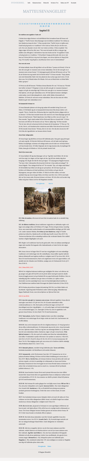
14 (44, 24)
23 (67, 24)
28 (49, 26)
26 (43, 26)
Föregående (40, 184)
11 (37, 24)
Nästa (51, 184)
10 (35, 24)
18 (54, 24)
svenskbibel (17, 2)
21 (61, 24)
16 (49, 24)
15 (47, 24)
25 (41, 26)
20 (59, 24)
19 (56, 24)
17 (51, 24)
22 (64, 24)
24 (69, 24)
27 (46, 26)
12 (39, 24)
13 (42, 24)
